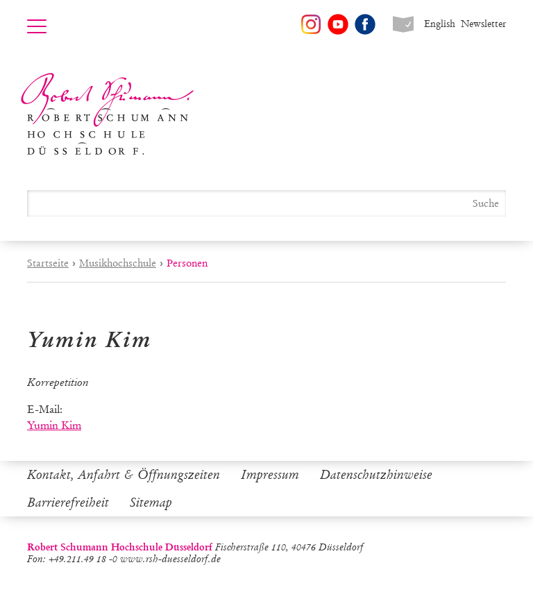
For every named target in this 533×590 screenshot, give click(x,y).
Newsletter (483, 24)
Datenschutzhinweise (376, 474)
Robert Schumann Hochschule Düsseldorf (107, 114)
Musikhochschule (117, 263)
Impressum (270, 474)
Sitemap (151, 502)
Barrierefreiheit (68, 502)
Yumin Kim (54, 425)
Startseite (48, 263)
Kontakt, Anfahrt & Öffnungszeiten (123, 474)
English (439, 24)
